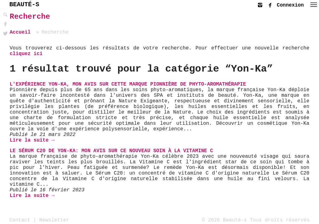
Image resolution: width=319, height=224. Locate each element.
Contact (19, 220)
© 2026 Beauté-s (224, 220)
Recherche (30, 16)
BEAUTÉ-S (24, 4)
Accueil (20, 32)
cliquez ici (26, 54)
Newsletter (54, 220)
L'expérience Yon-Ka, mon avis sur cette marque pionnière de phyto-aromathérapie (128, 84)
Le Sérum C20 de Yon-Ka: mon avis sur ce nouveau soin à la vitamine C (111, 151)
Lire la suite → (32, 140)
